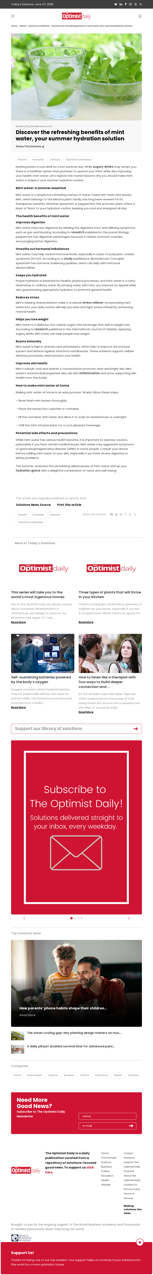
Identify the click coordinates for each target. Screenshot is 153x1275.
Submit (131, 1126)
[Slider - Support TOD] (78, 918)
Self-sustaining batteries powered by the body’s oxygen (41, 679)
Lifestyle (55, 159)
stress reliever (92, 303)
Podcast (129, 1171)
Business (69, 1075)
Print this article (69, 505)
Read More (18, 622)
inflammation (89, 373)
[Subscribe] (71, 918)
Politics (84, 1075)
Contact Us (130, 1184)
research (78, 232)
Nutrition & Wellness (39, 26)
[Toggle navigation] (12, 16)
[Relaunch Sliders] (82, 918)
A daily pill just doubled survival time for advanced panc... (71, 1046)
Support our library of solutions (48, 729)
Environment (34, 1075)
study (68, 259)
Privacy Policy (132, 1189)
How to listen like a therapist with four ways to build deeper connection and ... (107, 682)
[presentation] (100, 1104)
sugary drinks (103, 167)
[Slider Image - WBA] (75, 918)
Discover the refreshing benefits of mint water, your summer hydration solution (92, 26)
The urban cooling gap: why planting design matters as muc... (74, 1033)
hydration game (28, 470)
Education (101, 1075)
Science (53, 1075)
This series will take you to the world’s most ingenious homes (37, 594)
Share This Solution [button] (30, 146)
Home (14, 26)
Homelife (38, 159)
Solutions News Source (33, 505)
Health (23, 26)
